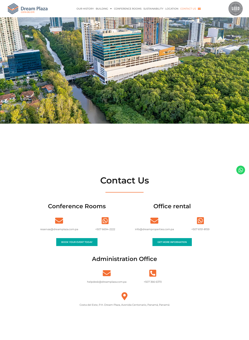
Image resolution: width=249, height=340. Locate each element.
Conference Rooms (127, 8)
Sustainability (153, 8)
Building (104, 8)
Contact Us (188, 8)
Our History (85, 8)
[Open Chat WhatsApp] (240, 170)
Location (171, 8)
